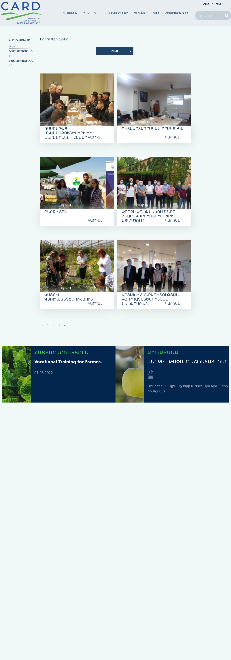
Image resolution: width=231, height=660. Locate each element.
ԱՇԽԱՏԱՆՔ (163, 352)
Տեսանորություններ (21, 63)
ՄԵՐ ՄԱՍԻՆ (68, 13)
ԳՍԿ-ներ (140, 13)
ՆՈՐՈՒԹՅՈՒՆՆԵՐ (116, 13)
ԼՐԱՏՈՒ (13, 46)
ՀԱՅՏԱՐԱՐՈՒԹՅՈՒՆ (61, 352)
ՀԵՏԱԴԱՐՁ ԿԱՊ (176, 13)
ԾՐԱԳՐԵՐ (90, 13)
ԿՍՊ (156, 13)
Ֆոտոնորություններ (21, 53)
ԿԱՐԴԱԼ (95, 137)
